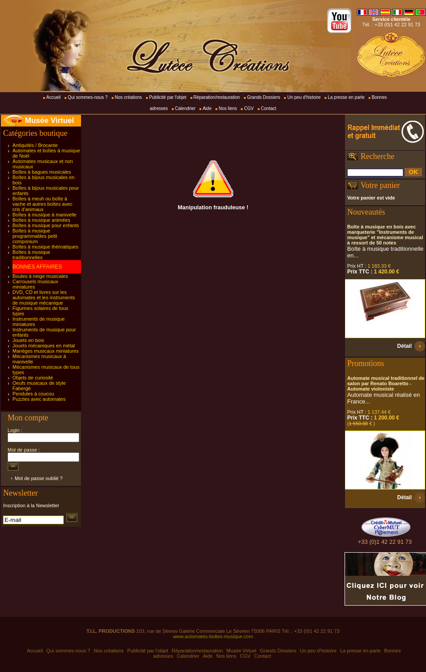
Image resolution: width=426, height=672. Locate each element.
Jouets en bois (28, 340)
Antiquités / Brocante (35, 145)
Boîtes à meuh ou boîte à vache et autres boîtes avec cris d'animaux (42, 204)
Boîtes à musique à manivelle (44, 214)
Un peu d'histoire (304, 97)
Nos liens (228, 108)
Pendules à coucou (33, 393)
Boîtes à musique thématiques (45, 246)
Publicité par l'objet (168, 97)
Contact (268, 108)
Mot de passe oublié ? (39, 478)
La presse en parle (346, 97)
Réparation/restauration (217, 97)
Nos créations (128, 97)
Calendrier (185, 108)
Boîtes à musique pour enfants (45, 225)
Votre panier (380, 185)
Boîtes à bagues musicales (41, 172)
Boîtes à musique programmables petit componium (34, 236)
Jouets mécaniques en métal (43, 345)
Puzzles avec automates (38, 399)
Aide (207, 108)
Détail (404, 346)
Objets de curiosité (32, 377)
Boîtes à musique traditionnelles (31, 254)
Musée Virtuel (49, 120)
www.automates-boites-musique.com (213, 636)
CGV (249, 108)
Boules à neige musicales (40, 276)
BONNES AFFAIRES (37, 267)
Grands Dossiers (263, 97)
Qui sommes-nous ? (87, 97)
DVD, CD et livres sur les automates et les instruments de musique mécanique (43, 297)
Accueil (53, 97)
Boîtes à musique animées (41, 220)
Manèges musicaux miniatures (45, 351)
